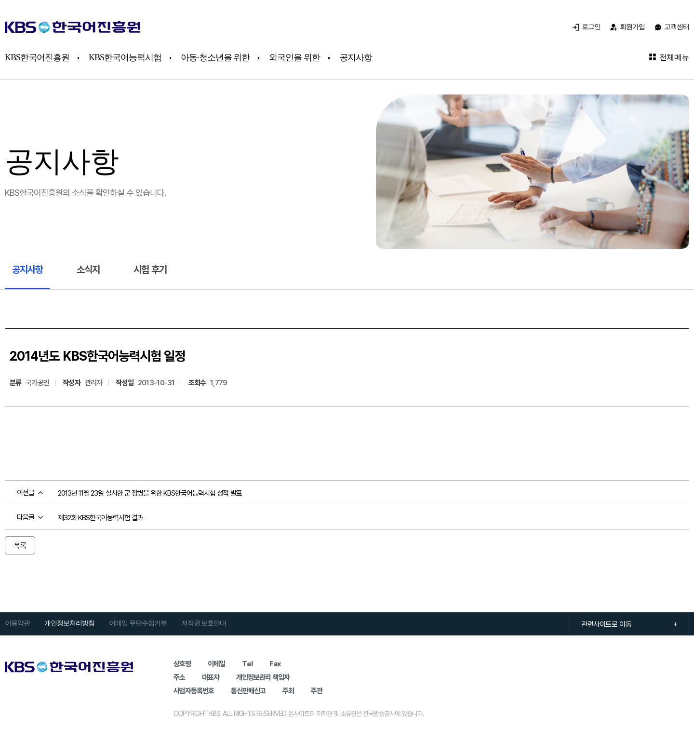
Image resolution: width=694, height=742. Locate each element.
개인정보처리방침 (69, 623)
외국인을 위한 (294, 57)
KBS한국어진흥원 (37, 57)
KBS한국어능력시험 (125, 57)
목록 (20, 545)
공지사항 (355, 57)
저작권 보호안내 (204, 623)
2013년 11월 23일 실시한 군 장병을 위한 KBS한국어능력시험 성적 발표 (150, 492)
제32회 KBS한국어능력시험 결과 (100, 517)
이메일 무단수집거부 (138, 623)
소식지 (88, 269)
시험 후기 (150, 269)
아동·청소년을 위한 (215, 57)
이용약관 (17, 623)
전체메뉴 (668, 57)
